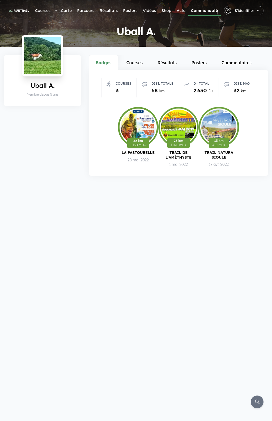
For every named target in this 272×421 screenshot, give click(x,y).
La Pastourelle (138, 152)
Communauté (204, 10)
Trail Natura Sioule (219, 155)
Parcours (85, 10)
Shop (166, 10)
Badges (104, 62)
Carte (66, 10)
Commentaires (237, 62)
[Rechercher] (257, 402)
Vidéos (149, 10)
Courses (42, 10)
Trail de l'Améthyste (178, 155)
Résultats (109, 10)
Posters (130, 10)
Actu (181, 10)
